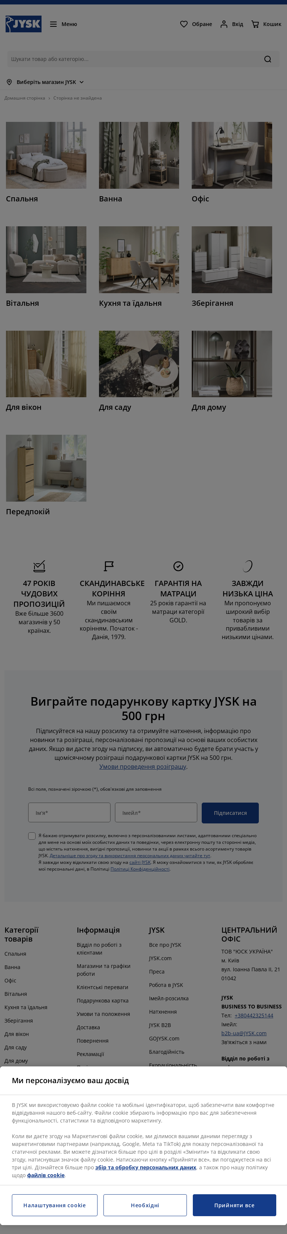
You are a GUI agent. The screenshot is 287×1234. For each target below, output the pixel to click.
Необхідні (145, 1205)
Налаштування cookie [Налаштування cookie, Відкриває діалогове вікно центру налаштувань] (54, 1205)
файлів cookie (46, 1175)
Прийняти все (234, 1205)
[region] (143, 1145)
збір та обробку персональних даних (145, 1167)
